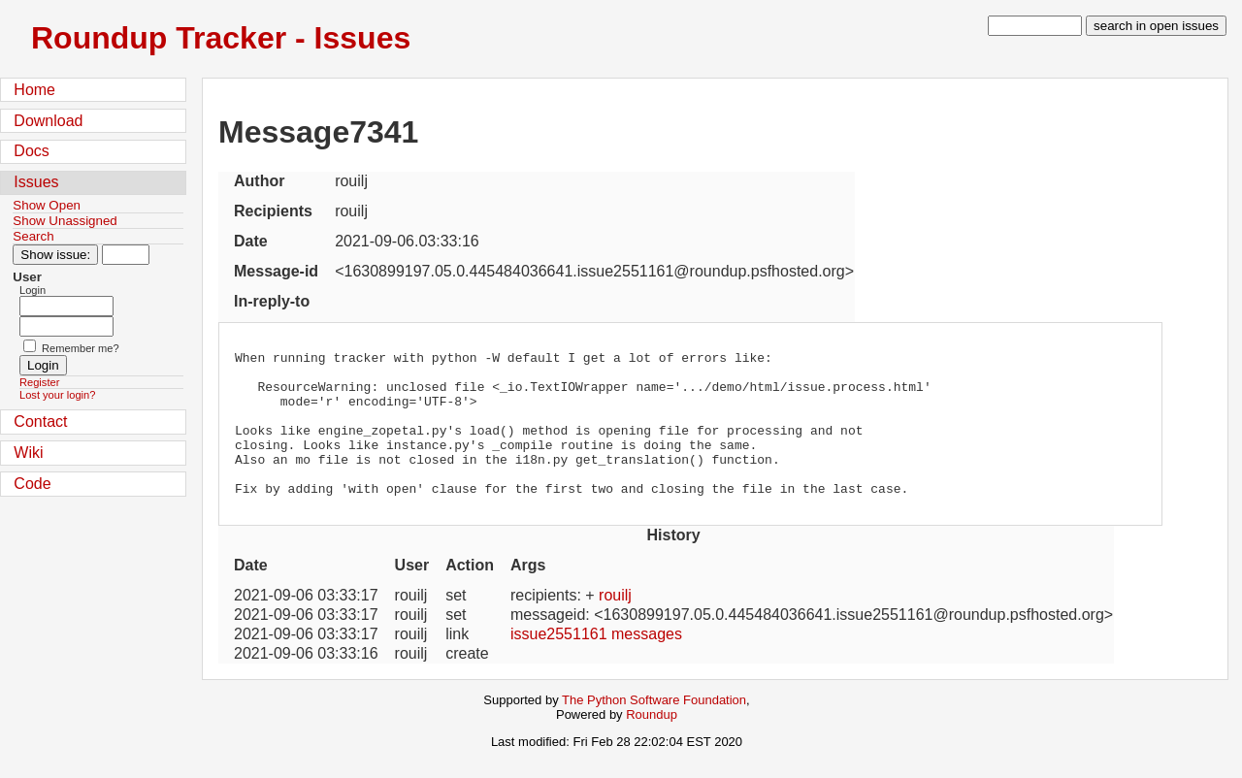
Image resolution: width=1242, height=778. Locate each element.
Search (33, 236)
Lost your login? (57, 395)
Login (32, 290)
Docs (31, 151)
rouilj (615, 624)
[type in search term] (1035, 26)
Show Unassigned (64, 220)
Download (48, 121)
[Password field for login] (66, 326)
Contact (40, 421)
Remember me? (80, 348)
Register (39, 382)
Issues (36, 182)
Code (32, 483)
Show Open (47, 205)
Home (34, 89)
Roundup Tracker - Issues (220, 37)
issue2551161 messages (596, 663)
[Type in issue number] (125, 254)
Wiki (28, 452)
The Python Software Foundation (654, 729)
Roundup (651, 743)
